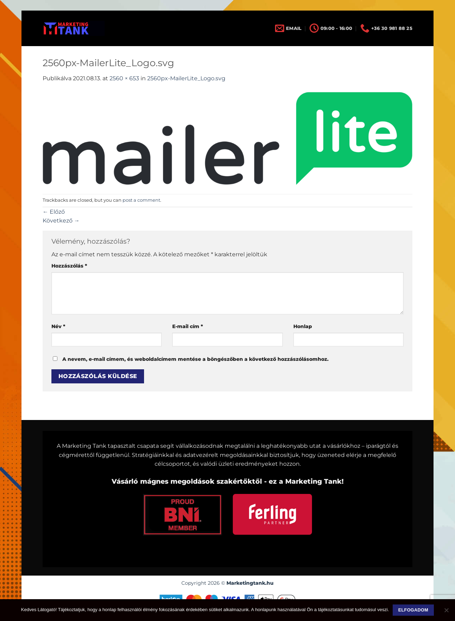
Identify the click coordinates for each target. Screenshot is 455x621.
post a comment (141, 200)
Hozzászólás (69, 266)
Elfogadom (413, 610)
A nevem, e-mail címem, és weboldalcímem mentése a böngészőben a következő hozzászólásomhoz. (195, 359)
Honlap (302, 326)
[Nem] (446, 612)
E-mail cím (187, 326)
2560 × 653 (124, 78)
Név (58, 326)
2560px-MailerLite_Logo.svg (186, 78)
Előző (54, 211)
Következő (61, 220)
